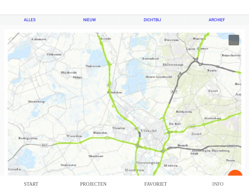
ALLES (30, 20)
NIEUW (89, 20)
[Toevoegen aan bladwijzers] (234, 40)
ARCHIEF (217, 20)
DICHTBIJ (152, 20)
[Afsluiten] (7, 7)
